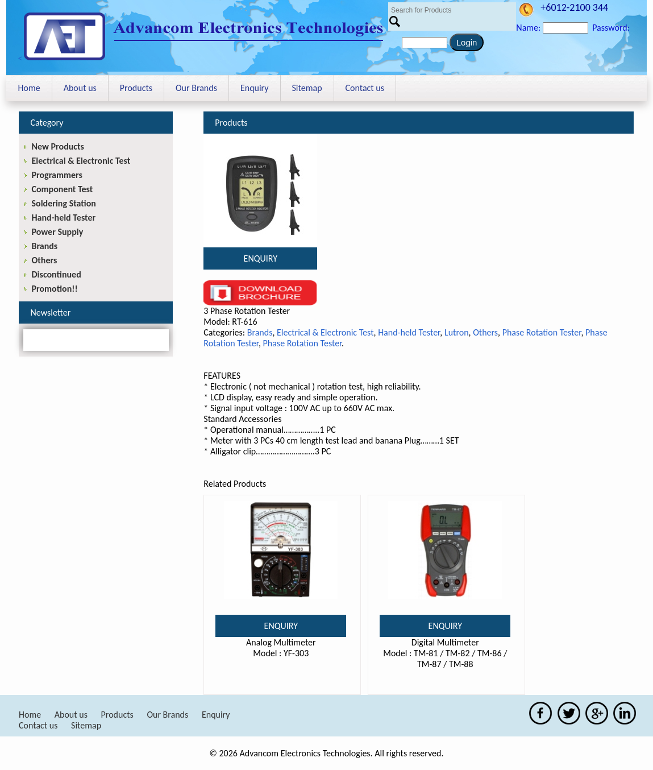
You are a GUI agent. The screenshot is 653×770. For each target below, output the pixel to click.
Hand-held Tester (409, 332)
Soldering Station (63, 203)
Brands (260, 332)
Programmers (56, 174)
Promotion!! (54, 288)
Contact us (365, 87)
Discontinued (56, 274)
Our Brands (196, 87)
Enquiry (254, 87)
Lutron (456, 332)
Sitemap (307, 87)
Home (29, 87)
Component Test (62, 189)
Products (136, 87)
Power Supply (57, 231)
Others (485, 332)
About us (80, 87)
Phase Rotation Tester (541, 332)
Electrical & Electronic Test (325, 332)
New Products (57, 146)
